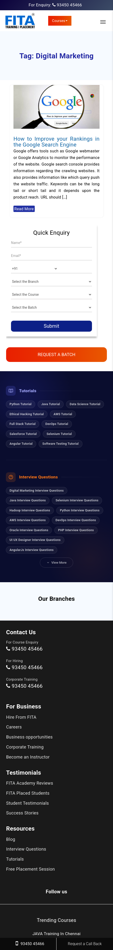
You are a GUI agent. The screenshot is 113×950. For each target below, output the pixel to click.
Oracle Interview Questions (29, 530)
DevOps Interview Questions (76, 520)
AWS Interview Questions (28, 520)
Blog (10, 839)
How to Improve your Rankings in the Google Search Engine (56, 142)
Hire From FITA (21, 717)
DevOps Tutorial (56, 424)
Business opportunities (29, 736)
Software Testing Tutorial (60, 443)
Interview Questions (26, 849)
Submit (51, 326)
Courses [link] (60, 21)
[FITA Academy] (20, 21)
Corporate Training (25, 746)
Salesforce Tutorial (23, 434)
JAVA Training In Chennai (57, 933)
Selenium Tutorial (59, 434)
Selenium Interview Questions (77, 500)
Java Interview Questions (28, 500)
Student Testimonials (27, 803)
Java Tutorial (50, 404)
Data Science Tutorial (85, 404)
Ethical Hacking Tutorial (27, 414)
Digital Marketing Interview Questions (37, 490)
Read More (24, 208)
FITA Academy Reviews (29, 783)
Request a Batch (56, 354)
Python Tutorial (21, 404)
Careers (14, 726)
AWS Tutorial (63, 414)
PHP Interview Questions (76, 530)
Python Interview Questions (80, 510)
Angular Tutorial (21, 443)
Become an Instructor (28, 757)
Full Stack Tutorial (22, 424)
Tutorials (15, 859)
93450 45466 (69, 4)
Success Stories (22, 812)
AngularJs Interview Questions (32, 550)
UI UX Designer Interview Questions (35, 540)
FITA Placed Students (27, 793)
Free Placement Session (30, 869)
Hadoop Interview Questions (30, 510)
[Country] (34, 268)
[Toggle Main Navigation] (103, 22)
